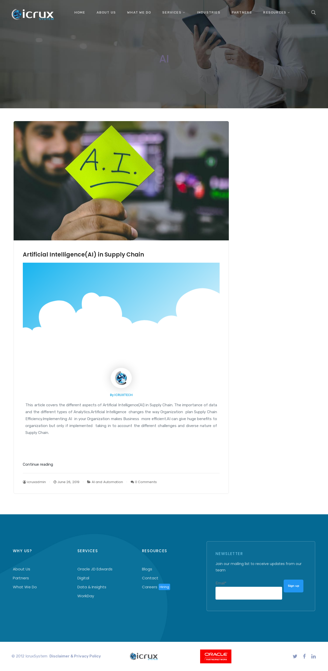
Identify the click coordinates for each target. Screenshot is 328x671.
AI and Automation (107, 482)
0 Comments (144, 482)
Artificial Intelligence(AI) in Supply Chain (83, 255)
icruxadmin (34, 482)
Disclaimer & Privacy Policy (75, 656)
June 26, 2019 (66, 482)
